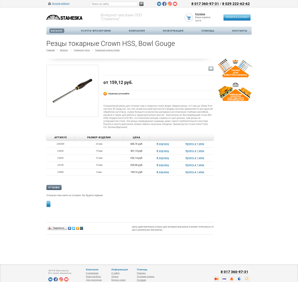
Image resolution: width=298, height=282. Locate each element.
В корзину (163, 143)
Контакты (239, 30)
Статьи (114, 276)
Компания (137, 30)
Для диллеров (94, 280)
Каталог (57, 30)
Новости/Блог (93, 276)
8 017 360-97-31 (205, 4)
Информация (173, 30)
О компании (92, 273)
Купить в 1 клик (194, 143)
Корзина (200, 14)
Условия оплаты (145, 276)
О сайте (115, 273)
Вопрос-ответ (118, 280)
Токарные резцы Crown (107, 50)
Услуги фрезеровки (96, 30)
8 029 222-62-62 (236, 4)
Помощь (207, 30)
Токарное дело (82, 50)
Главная (50, 50)
